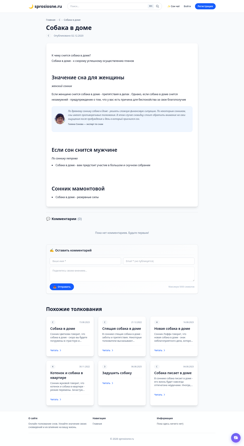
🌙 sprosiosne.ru (45, 6)
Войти (187, 6)
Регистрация (205, 6)
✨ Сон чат (173, 6)
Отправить (62, 287)
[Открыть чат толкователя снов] (236, 438)
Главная (50, 19)
